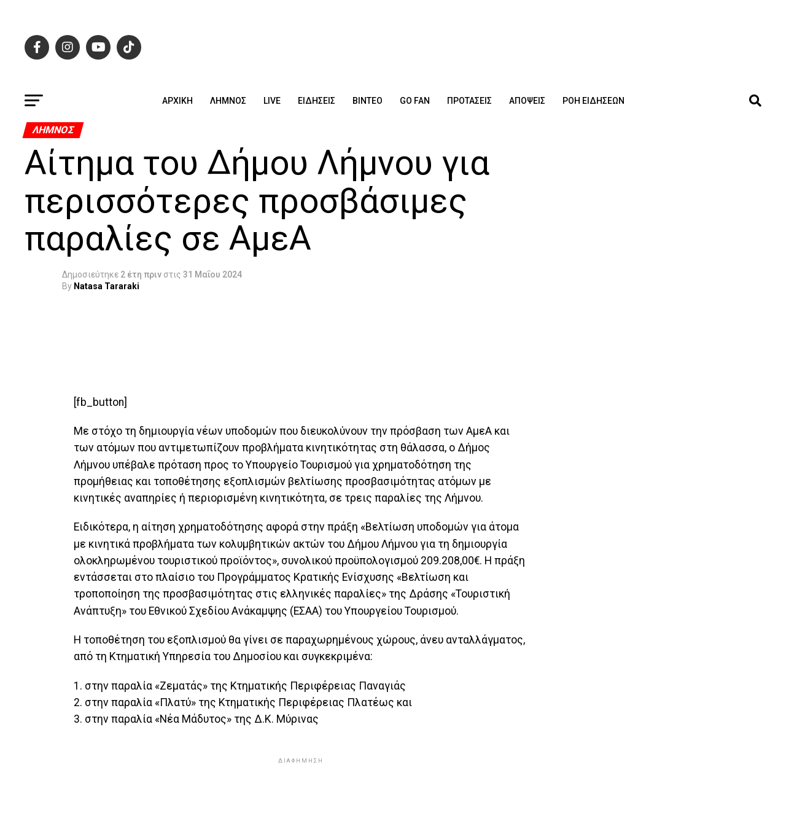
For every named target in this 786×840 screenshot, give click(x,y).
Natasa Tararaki (106, 286)
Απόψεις (527, 101)
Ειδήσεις (316, 101)
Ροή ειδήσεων (593, 101)
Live (272, 101)
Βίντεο (367, 101)
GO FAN (415, 101)
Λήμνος (228, 101)
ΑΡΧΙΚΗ (177, 101)
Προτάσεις (469, 101)
